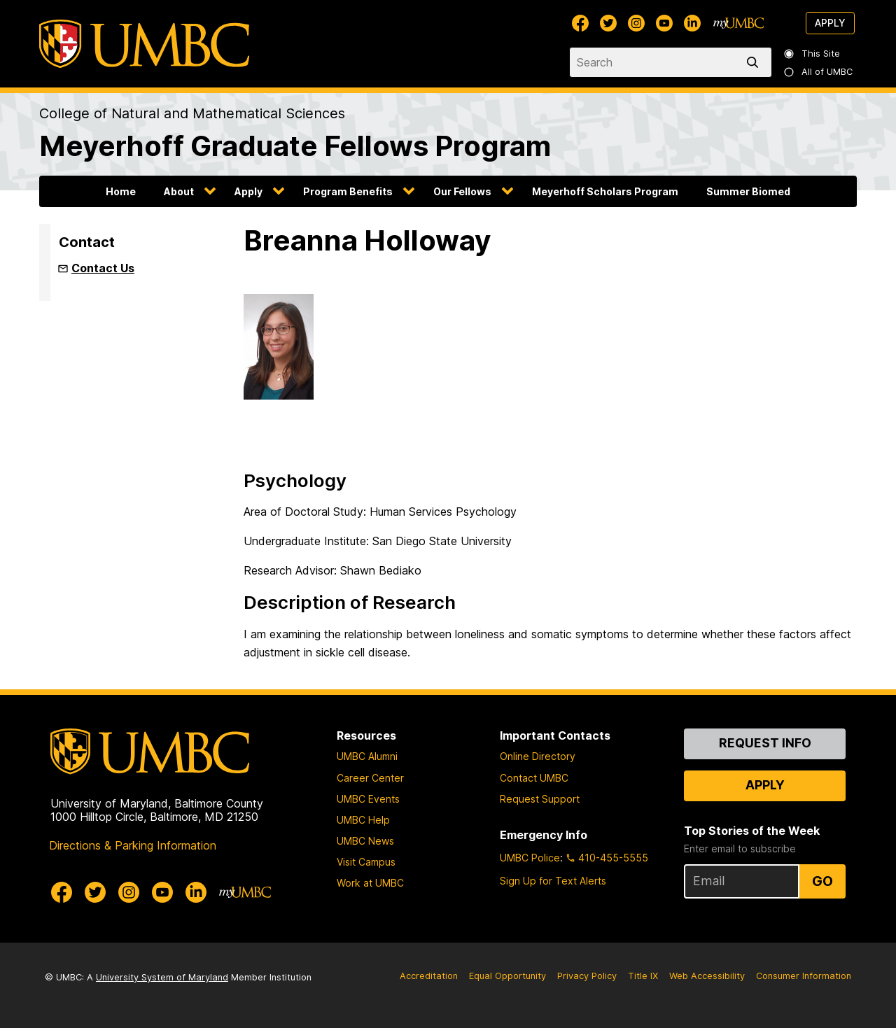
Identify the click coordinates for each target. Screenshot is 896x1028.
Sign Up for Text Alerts (553, 881)
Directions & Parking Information (132, 845)
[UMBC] (144, 43)
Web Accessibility (707, 976)
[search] (755, 62)
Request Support (540, 799)
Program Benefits (348, 191)
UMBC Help (363, 820)
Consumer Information (803, 976)
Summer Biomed (748, 191)
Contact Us (102, 268)
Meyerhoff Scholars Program (605, 191)
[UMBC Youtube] (664, 23)
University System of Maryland (162, 977)
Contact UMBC (534, 778)
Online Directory (537, 756)
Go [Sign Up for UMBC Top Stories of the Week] (822, 881)
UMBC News (365, 841)
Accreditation (429, 976)
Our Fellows (462, 191)
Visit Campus (366, 862)
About (179, 191)
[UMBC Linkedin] (692, 23)
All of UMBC (819, 71)
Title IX (643, 976)
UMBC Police (530, 858)
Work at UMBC (370, 883)
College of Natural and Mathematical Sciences (192, 113)
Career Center (370, 778)
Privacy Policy (587, 976)
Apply (830, 23)
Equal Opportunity (507, 976)
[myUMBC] (738, 23)
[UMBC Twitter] (608, 23)
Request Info (765, 742)
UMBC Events (368, 799)
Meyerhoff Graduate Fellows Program (295, 146)
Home (121, 191)
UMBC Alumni (367, 756)
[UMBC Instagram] (636, 23)
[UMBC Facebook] (580, 23)
